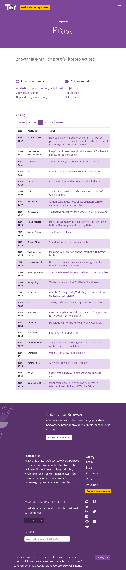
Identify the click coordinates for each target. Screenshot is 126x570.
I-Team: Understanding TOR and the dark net (74, 181)
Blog (89, 467)
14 (52, 122)
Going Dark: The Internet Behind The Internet (75, 171)
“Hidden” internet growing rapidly (68, 242)
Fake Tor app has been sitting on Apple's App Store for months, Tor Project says (78, 314)
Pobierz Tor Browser (59, 437)
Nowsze (21, 122)
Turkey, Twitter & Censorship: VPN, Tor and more (76, 302)
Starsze (59, 122)
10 (29, 122)
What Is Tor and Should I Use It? (67, 352)
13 (46, 122)
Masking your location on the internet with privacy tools (77, 253)
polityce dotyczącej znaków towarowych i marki (53, 565)
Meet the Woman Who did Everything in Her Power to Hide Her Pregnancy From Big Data (78, 223)
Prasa (89, 479)
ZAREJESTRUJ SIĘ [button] (34, 520)
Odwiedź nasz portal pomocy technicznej (39, 88)
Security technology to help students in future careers (75, 374)
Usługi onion (72, 97)
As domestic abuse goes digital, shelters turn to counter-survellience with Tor (76, 203)
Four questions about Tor (63, 332)
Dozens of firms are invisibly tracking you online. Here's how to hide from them (76, 263)
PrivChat (92, 485)
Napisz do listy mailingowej (31, 97)
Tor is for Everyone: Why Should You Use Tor (74, 161)
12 (40, 122)
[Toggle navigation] (119, 4)
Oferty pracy (90, 459)
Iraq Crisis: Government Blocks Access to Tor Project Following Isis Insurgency (78, 153)
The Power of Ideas (60, 232)
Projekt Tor (71, 88)
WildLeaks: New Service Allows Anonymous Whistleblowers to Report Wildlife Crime (73, 384)
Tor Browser (72, 92)
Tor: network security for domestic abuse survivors (78, 211)
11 (35, 122)
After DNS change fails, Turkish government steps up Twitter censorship (77, 293)
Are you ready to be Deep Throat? (68, 362)
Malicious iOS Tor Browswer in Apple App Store (75, 322)
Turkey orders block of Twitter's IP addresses (74, 282)
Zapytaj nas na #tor (27, 92)
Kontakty (92, 473)
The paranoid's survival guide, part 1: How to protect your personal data (74, 344)
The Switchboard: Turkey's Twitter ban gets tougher (78, 272)
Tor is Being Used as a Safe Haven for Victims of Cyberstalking (76, 193)
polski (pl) (102, 557)
